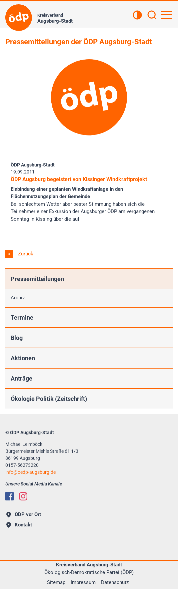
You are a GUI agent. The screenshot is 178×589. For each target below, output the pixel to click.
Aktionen (23, 358)
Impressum (83, 582)
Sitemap (56, 582)
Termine (22, 317)
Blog (17, 337)
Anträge (21, 378)
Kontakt (19, 525)
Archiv (18, 298)
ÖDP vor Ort (23, 514)
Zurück (25, 254)
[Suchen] (152, 15)
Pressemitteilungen (37, 278)
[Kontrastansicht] (137, 15)
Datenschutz (115, 582)
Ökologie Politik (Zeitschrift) (49, 398)
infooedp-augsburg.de (30, 472)
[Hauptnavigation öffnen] (167, 15)
